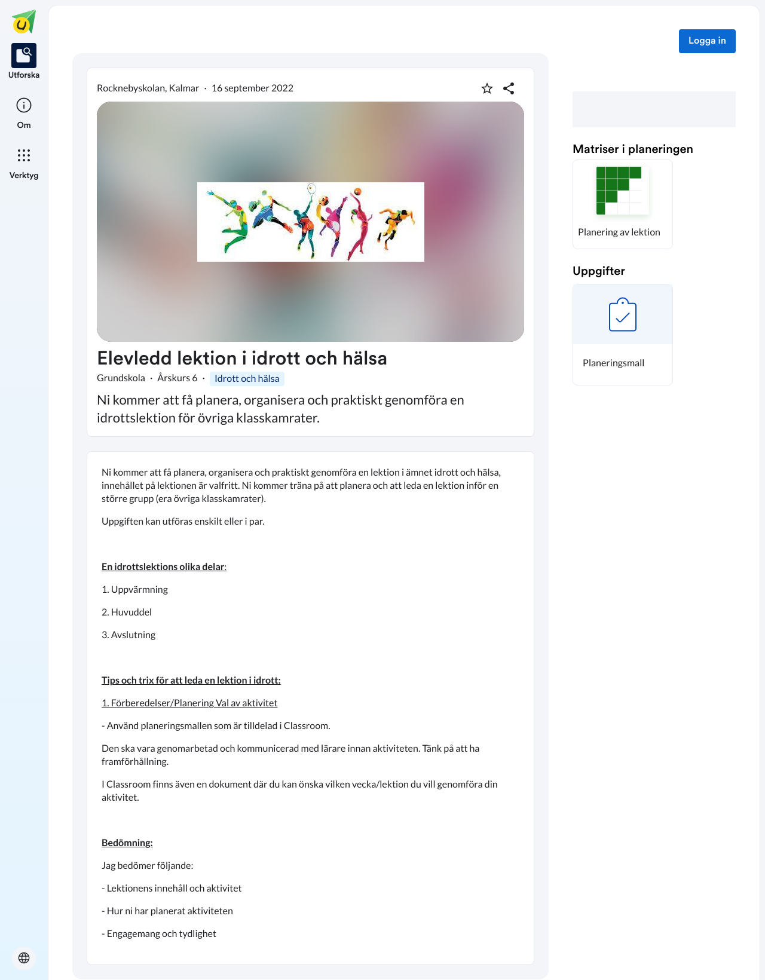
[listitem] (24, 62)
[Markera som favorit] (487, 88)
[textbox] (310, 708)
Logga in (707, 41)
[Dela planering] (508, 88)
